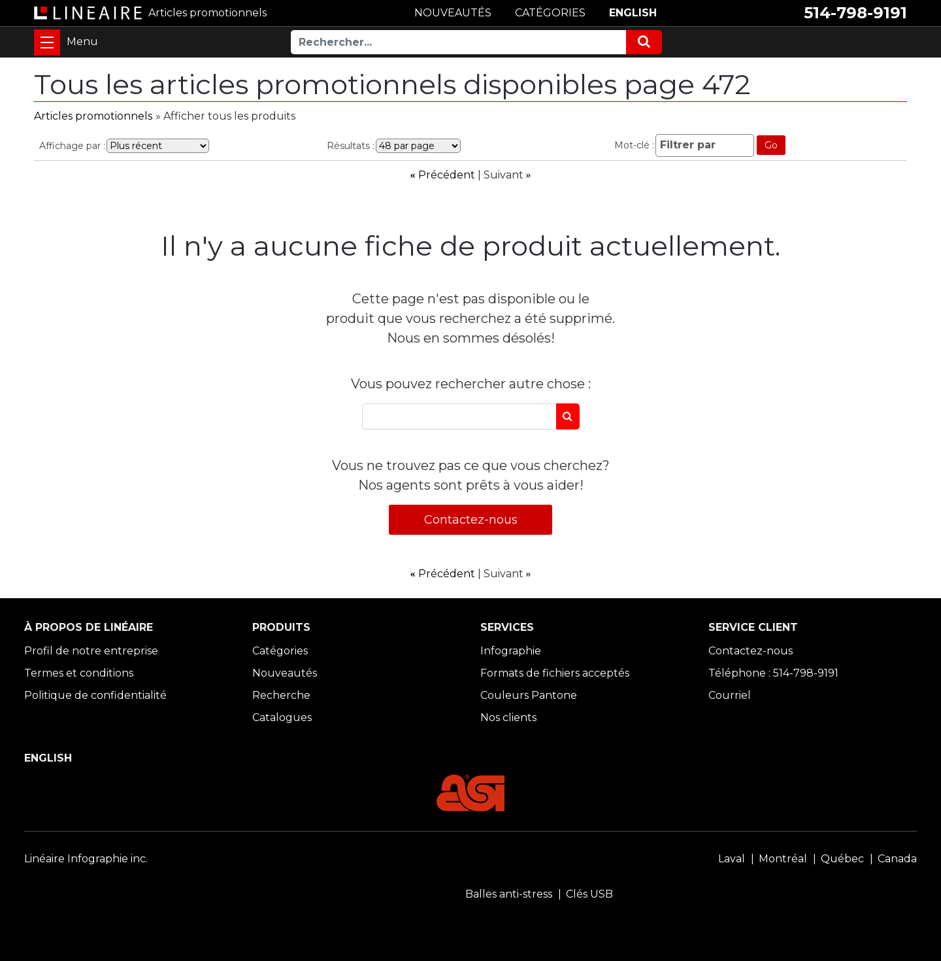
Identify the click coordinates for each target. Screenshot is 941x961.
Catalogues (282, 717)
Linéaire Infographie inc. (86, 858)
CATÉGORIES (550, 13)
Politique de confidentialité (95, 695)
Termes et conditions (78, 673)
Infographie (510, 651)
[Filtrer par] (704, 145)
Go (771, 145)
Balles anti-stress (508, 894)
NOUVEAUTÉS (452, 13)
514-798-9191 (855, 12)
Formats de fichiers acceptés (554, 673)
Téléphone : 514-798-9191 (773, 673)
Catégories (280, 651)
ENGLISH (633, 13)
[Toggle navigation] (47, 42)
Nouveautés (284, 673)
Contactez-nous (471, 520)
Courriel (729, 695)
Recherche (281, 695)
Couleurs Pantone (528, 695)
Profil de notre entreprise (91, 651)
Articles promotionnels (93, 116)
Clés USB (589, 894)
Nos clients (508, 717)
